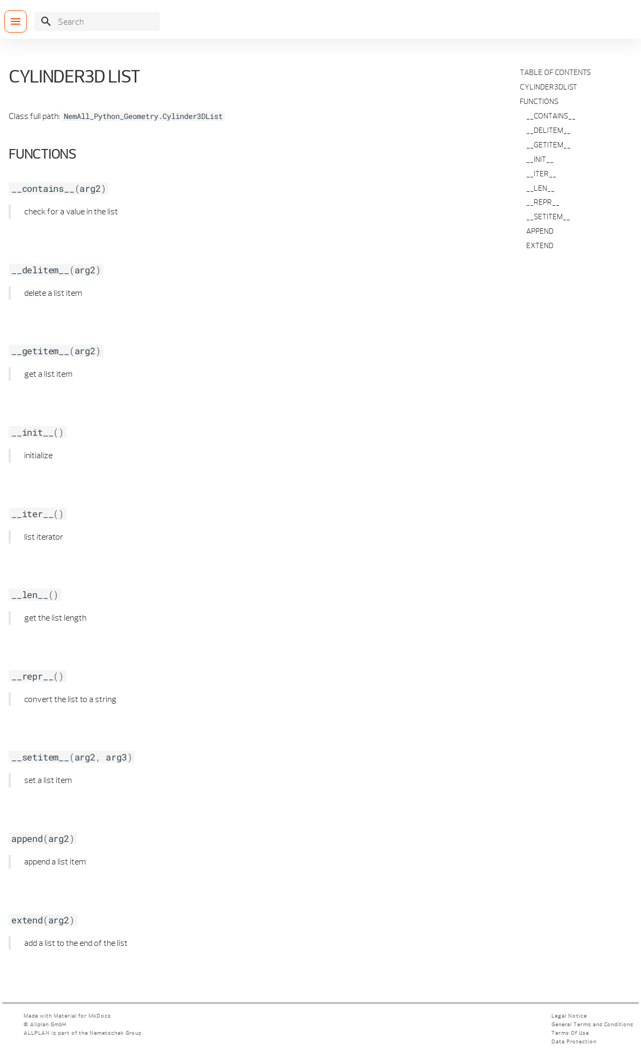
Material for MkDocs (82, 1015)
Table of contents (555, 72)
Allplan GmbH (48, 1024)
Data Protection (573, 1041)
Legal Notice (569, 1015)
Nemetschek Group (116, 1033)
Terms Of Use (570, 1033)
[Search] (97, 21)
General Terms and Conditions (592, 1024)
